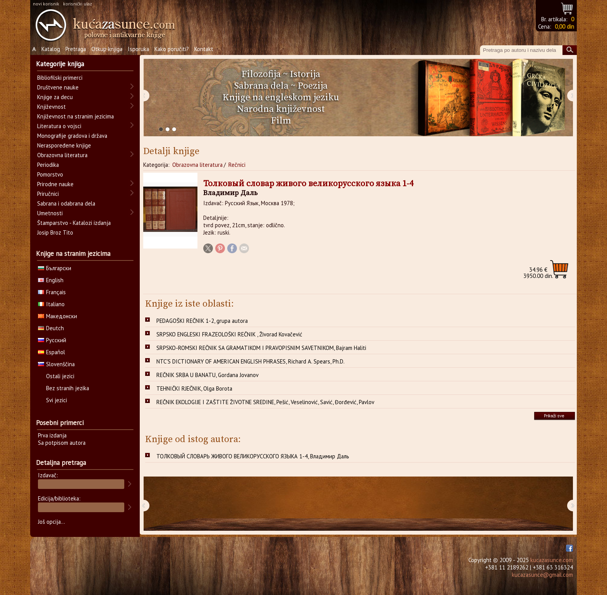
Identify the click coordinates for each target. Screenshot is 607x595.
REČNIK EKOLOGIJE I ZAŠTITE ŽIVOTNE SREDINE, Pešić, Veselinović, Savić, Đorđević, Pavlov (265, 402)
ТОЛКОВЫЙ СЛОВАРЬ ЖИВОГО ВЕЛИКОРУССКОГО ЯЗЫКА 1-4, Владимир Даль (252, 456)
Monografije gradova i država (72, 135)
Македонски (57, 316)
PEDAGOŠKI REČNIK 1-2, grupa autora (202, 320)
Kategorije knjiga (60, 64)
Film (281, 121)
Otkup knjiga (106, 49)
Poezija (313, 86)
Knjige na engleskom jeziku (281, 97)
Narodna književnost (281, 109)
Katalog (50, 49)
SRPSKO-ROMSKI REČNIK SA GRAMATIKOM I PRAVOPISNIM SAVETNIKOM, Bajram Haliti (261, 348)
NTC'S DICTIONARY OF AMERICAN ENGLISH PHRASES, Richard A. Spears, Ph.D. (250, 361)
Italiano (51, 304)
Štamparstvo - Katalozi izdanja (74, 222)
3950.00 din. (538, 272)
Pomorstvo (50, 174)
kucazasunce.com (551, 560)
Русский (52, 340)
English (50, 280)
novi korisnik (46, 4)
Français (52, 292)
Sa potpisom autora (62, 442)
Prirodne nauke (55, 184)
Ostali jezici (60, 376)
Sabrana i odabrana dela (66, 203)
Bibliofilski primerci (59, 77)
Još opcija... (51, 521)
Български (54, 268)
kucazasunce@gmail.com (542, 574)
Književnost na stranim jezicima (75, 116)
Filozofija (261, 74)
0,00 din (564, 26)
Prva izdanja (52, 435)
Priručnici (48, 193)
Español (51, 352)
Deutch (51, 328)
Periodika (48, 164)
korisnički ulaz (77, 4)
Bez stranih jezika (67, 388)
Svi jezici (56, 400)
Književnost (51, 106)
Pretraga (75, 49)
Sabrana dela (261, 86)
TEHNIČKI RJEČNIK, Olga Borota (194, 388)
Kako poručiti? (171, 49)
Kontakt (203, 49)
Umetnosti (50, 213)
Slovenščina (56, 364)
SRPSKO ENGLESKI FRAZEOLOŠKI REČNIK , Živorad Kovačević (229, 334)
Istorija (305, 74)
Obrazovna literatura (197, 164)
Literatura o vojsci (59, 126)
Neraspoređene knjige (64, 145)
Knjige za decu (55, 97)
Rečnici (236, 164)
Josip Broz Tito (55, 232)
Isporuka (138, 49)
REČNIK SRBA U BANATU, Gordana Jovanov (207, 375)
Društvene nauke (58, 87)
